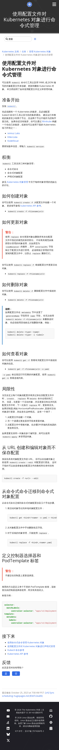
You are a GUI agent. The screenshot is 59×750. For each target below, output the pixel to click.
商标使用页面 (34, 726)
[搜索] (18, 39)
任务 (24, 51)
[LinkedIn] (8, 728)
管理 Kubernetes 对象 (40, 51)
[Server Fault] (8, 722)
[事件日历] (51, 728)
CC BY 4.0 (30, 712)
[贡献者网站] (50, 710)
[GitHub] (50, 716)
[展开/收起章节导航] (35, 39)
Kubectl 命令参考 (15, 650)
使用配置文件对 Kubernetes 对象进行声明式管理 (31, 646)
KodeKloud (12, 140)
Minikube (47, 121)
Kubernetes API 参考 (17, 653)
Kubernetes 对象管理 (17, 181)
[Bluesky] (8, 734)
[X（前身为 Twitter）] (8, 740)
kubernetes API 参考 (30, 205)
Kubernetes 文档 (10, 51)
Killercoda (12, 137)
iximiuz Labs (13, 133)
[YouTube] (8, 710)
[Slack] (51, 722)
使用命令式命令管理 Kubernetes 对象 (25, 642)
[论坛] (8, 716)
